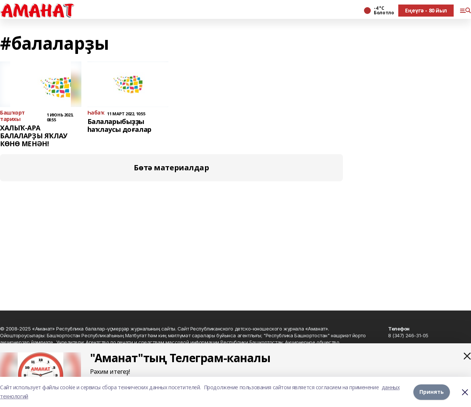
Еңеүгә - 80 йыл (426, 10)
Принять (431, 391)
